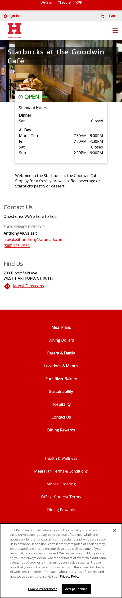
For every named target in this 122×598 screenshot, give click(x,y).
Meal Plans (61, 327)
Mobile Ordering (61, 484)
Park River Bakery (61, 378)
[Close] (114, 531)
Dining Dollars (61, 340)
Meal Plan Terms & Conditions (61, 471)
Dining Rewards (61, 430)
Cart (108, 16)
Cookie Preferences (42, 590)
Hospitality (61, 404)
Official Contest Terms (61, 496)
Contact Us (61, 417)
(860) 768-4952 (17, 245)
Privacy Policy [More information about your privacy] (69, 577)
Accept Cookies (76, 590)
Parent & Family (61, 353)
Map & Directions (28, 285)
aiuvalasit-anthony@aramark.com (33, 239)
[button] (115, 30)
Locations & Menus (61, 365)
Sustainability (61, 391)
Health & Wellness (61, 458)
